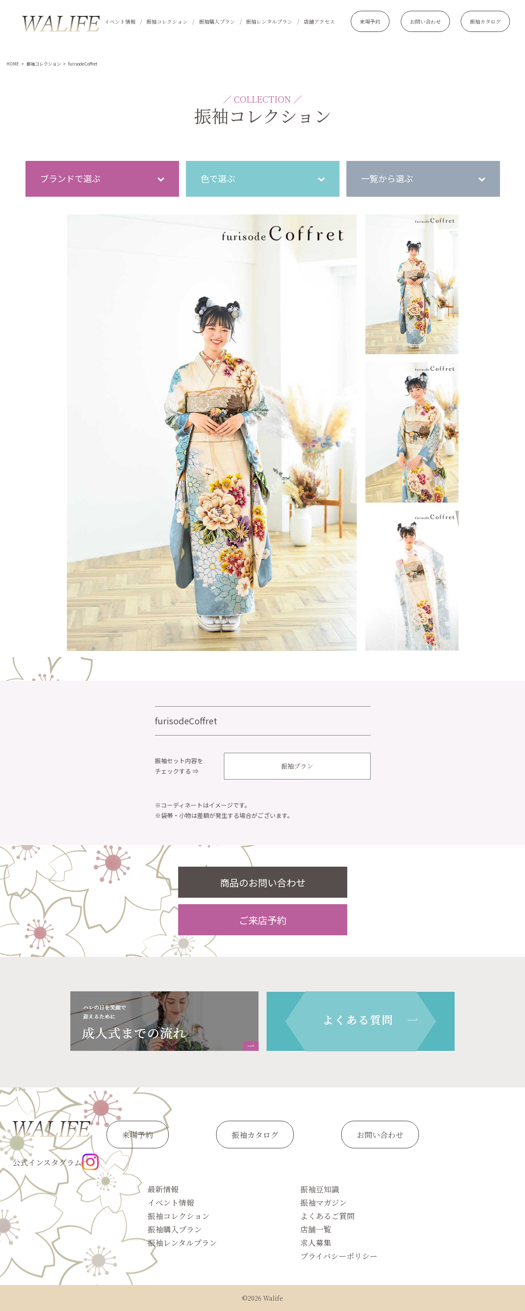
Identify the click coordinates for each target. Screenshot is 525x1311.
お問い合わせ (425, 21)
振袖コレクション (167, 21)
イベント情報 (119, 21)
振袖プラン (297, 765)
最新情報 (163, 1189)
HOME (12, 63)
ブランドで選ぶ (70, 178)
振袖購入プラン (217, 21)
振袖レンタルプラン (269, 21)
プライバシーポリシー (338, 1255)
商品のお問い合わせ (262, 882)
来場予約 (370, 21)
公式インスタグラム (56, 1162)
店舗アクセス (319, 21)
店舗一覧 (315, 1229)
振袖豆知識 (319, 1189)
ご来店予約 (262, 920)
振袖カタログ (485, 21)
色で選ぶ (218, 178)
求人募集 (315, 1242)
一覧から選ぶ (387, 178)
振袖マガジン (323, 1202)
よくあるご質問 (327, 1215)
